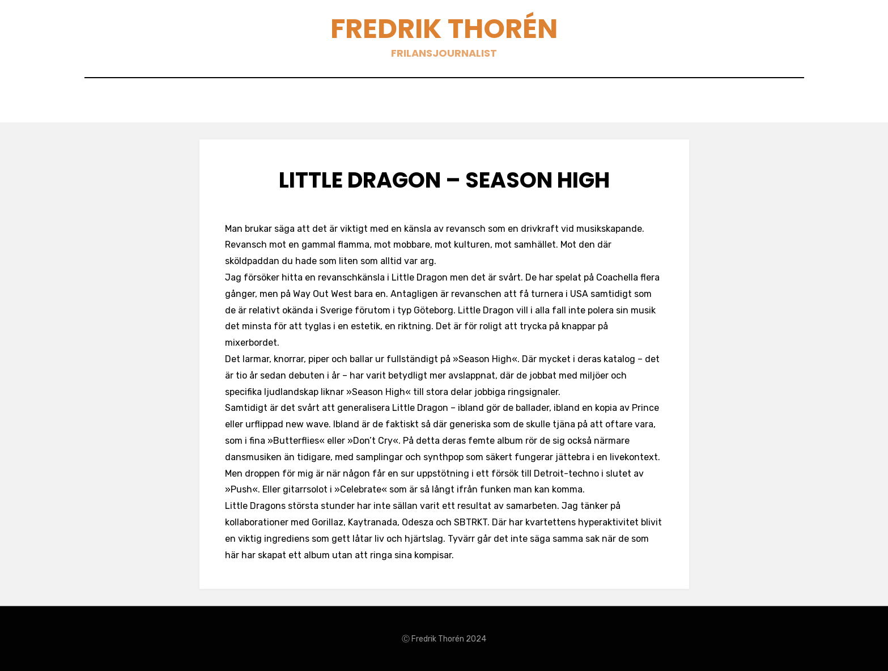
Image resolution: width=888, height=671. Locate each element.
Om (527, 103)
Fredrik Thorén (444, 29)
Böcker (483, 103)
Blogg (430, 103)
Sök (563, 103)
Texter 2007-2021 (355, 103)
